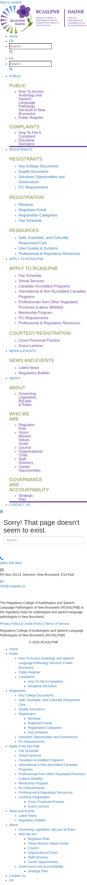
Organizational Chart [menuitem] (30, 453)
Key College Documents (36, 695)
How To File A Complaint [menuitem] (30, 134)
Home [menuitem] (13, 36)
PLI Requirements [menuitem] (33, 187)
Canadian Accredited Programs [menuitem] (44, 286)
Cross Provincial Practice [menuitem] (39, 340)
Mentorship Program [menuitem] (35, 313)
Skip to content (11, 2)
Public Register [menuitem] (31, 118)
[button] (11, 51)
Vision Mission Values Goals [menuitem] (25, 438)
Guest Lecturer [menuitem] (31, 346)
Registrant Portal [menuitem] (32, 210)
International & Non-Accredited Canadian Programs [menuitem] (52, 294)
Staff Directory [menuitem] (26, 461)
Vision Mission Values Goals (48, 843)
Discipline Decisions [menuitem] (27, 142)
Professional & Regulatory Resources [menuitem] (49, 254)
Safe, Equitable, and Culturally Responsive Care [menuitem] (43, 240)
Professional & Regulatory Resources (46, 792)
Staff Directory (38, 857)
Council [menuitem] (25, 447)
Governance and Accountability (41, 866)
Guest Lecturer (38, 806)
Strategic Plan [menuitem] (26, 497)
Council (33, 848)
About (14, 378)
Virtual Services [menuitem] (31, 281)
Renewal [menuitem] (26, 205)
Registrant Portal (40, 723)
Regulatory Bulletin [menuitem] (34, 373)
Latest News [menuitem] (29, 368)
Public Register (29, 672)
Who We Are (28, 834)
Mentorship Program (33, 783)
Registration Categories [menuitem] (38, 215)
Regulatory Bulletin (32, 820)
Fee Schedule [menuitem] (30, 221)
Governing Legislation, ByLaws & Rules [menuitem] (28, 399)
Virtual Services (30, 755)
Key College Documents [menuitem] (38, 166)
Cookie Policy (33, 623)
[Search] (43, 540)
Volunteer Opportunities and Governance (48, 737)
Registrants (20, 149)
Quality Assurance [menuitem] (33, 171)
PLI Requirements (32, 741)
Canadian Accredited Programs (41, 760)
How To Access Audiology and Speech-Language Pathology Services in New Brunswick (47, 662)
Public (15, 76)
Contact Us (19, 505)
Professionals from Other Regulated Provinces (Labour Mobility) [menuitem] (48, 304)
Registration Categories (45, 728)
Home (13, 649)
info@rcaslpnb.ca (12, 586)
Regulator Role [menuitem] (27, 426)
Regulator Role (38, 839)
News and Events (22, 811)
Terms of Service (57, 623)
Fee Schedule (38, 732)
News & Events (22, 351)
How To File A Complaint (45, 681)
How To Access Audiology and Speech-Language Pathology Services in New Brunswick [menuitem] (32, 103)
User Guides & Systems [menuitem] (38, 248)
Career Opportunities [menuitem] (30, 468)
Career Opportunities (43, 862)
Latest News (27, 815)
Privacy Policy (10, 623)
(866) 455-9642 (11, 563)
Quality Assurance (32, 709)
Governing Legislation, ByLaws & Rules (47, 829)
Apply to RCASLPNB (26, 259)
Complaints (27, 677)
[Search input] (30, 46)
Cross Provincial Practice (46, 802)
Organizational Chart (43, 852)
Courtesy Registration (34, 797)
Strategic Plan (38, 871)
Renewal (34, 718)
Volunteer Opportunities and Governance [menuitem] (41, 179)
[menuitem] (11, 41)
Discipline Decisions (42, 686)
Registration (27, 714)
